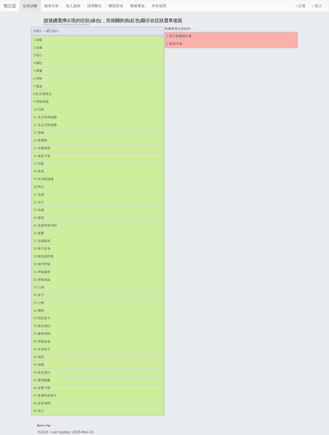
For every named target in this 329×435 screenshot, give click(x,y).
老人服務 (73, 6)
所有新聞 (159, 6)
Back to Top (43, 425)
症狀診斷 (30, 6)
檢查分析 (51, 6)
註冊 (300, 6)
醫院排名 (116, 6)
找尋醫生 (94, 6)
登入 (317, 6)
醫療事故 (137, 6)
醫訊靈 (10, 6)
